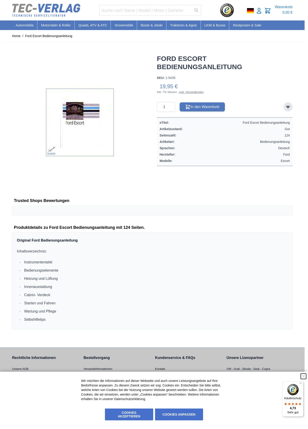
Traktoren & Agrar (183, 25)
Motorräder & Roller (56, 25)
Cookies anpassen (179, 414)
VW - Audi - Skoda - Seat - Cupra (248, 369)
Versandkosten (195, 92)
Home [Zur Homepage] (16, 36)
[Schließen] (303, 376)
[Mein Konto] (259, 10)
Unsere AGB (20, 369)
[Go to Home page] (46, 10)
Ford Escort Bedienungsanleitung (48, 36)
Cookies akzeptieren (129, 414)
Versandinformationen (98, 369)
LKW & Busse (215, 25)
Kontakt (160, 369)
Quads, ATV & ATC (92, 25)
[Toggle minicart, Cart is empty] (267, 10)
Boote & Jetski (152, 25)
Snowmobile (124, 25)
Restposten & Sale (247, 25)
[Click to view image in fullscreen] (80, 122)
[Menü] (300, 384)
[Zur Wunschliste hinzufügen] (288, 106)
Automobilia (24, 25)
